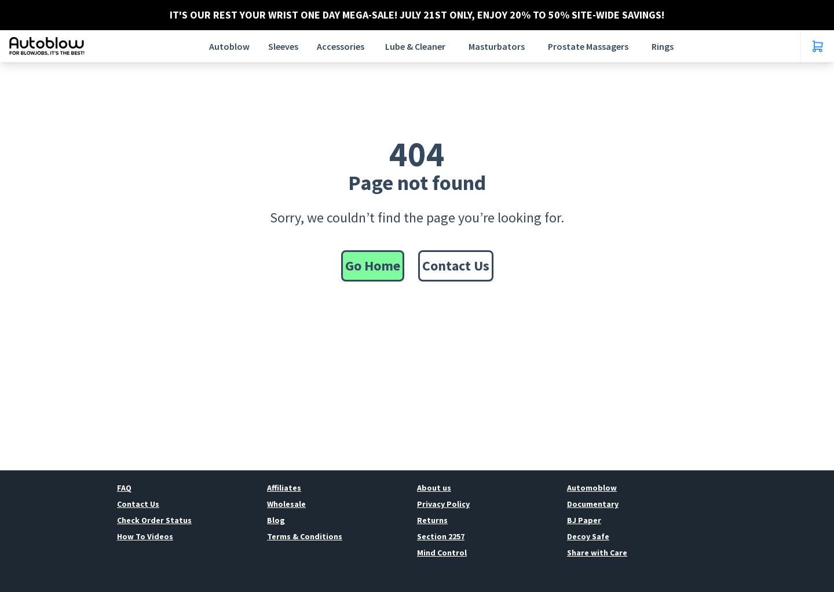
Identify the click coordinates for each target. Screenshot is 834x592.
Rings (663, 46)
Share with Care (597, 552)
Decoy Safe (588, 536)
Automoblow (592, 488)
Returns (432, 520)
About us (434, 488)
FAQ (124, 488)
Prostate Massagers (588, 46)
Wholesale (286, 504)
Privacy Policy (443, 504)
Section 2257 (440, 536)
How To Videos (145, 536)
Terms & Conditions (304, 536)
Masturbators (497, 46)
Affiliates (284, 488)
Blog (276, 520)
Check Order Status (154, 520)
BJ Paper (584, 520)
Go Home (372, 266)
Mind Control (442, 552)
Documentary (593, 504)
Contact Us (455, 266)
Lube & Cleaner (415, 46)
